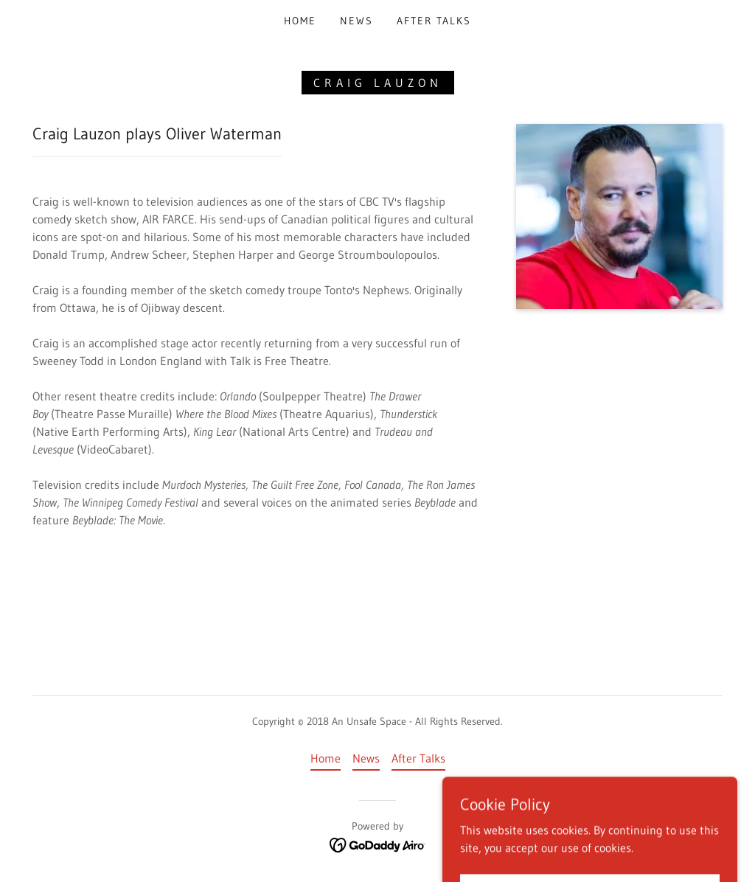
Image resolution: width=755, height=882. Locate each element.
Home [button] (325, 758)
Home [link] (300, 20)
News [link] (356, 20)
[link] (378, 844)
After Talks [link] (434, 20)
